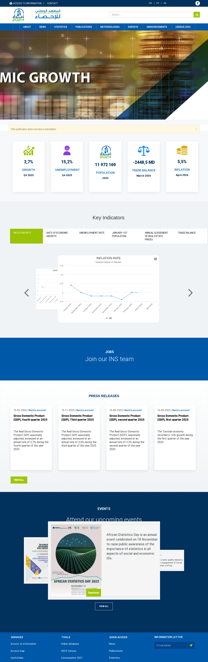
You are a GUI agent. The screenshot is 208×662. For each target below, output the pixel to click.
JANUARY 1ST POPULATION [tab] (120, 234)
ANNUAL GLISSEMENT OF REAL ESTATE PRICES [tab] (156, 236)
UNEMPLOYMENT (67, 170)
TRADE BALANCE (143, 170)
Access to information (27, 3)
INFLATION (182, 169)
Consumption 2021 (72, 657)
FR (158, 3)
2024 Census (68, 650)
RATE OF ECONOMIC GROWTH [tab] (57, 234)
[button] (196, 129)
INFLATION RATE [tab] (22, 232)
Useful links (17, 657)
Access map (18, 650)
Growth (28, 170)
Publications (84, 27)
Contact (52, 3)
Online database (70, 643)
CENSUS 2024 (183, 27)
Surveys (133, 27)
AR (165, 3)
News (112, 643)
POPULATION (105, 172)
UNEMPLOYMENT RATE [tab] (92, 232)
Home (16, 27)
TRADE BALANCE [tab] (187, 232)
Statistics (114, 657)
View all (19, 480)
